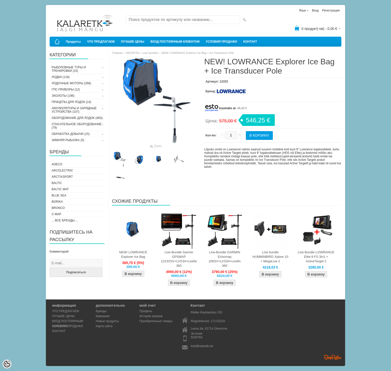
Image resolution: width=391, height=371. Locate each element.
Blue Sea (59, 195)
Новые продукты (107, 321)
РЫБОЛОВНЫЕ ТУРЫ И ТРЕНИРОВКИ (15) (69, 69)
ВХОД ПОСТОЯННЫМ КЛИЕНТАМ (174, 41)
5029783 (196, 337)
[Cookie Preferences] (6, 364)
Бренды (101, 311)
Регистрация (331, 10)
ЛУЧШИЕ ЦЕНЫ (132, 41)
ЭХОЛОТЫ (132, 52)
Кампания (102, 316)
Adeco (57, 164)
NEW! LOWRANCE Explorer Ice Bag (133, 254)
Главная (117, 52)
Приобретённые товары (156, 321)
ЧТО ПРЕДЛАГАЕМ (101, 41)
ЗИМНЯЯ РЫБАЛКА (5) (68, 140)
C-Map (56, 214)
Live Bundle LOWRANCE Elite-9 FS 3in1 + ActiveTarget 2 (316, 256)
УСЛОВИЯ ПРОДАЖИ (221, 41)
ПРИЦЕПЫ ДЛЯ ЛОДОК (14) (71, 102)
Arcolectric (62, 170)
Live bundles (150, 52)
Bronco (58, 208)
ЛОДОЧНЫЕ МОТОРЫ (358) (71, 83)
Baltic (57, 183)
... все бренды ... (65, 220)
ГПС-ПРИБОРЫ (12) (66, 89)
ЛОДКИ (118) (61, 77)
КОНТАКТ (250, 41)
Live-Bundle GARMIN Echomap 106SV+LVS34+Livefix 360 (224, 259)
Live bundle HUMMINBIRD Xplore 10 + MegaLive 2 (270, 256)
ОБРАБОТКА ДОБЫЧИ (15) (71, 134)
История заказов (151, 316)
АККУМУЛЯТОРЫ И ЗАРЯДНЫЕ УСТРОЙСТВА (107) (74, 109)
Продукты (73, 41)
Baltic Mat (60, 189)
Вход (315, 10)
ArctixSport (62, 177)
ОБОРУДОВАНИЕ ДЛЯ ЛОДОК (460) (77, 118)
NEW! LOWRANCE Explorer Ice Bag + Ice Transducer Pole (198, 52)
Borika (57, 201)
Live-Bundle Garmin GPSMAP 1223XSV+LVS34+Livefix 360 (179, 259)
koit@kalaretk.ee (202, 346)
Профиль (145, 311)
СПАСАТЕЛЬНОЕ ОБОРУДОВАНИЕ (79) (77, 125)
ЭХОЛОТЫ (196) (63, 95)
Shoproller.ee (332, 357)
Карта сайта (104, 326)
